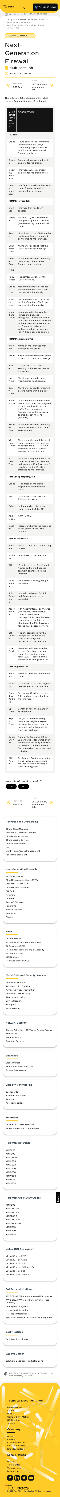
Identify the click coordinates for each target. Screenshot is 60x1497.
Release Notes (14, 1407)
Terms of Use (14, 1468)
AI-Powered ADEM (15, 946)
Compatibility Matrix (17, 1417)
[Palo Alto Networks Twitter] (24, 1480)
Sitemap (11, 1423)
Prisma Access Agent (16, 1070)
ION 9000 (11, 1179)
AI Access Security (15, 997)
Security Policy (13, 1037)
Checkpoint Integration (17, 1306)
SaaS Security (13, 1008)
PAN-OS (10, 898)
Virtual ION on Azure (16, 1260)
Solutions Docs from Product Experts (24, 1361)
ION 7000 (11, 1176)
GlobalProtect (13, 1063)
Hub (8, 847)
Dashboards (12, 1092)
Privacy (11, 1461)
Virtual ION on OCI (15, 1271)
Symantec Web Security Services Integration (29, 1317)
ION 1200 (10, 1154)
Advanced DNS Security (18, 993)
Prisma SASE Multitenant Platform (23, 942)
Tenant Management (16, 855)
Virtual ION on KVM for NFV (20, 1267)
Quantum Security (15, 1041)
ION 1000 (10, 1150)
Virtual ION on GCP (15, 1263)
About (10, 1436)
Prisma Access (13, 938)
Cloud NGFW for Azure (17, 887)
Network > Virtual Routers (19, 22)
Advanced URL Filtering (18, 986)
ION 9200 (11, 1183)
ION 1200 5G (12, 1212)
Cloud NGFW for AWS (17, 884)
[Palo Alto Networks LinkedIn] (17, 1480)
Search (10, 1410)
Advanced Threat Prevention (20, 990)
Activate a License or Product (21, 832)
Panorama (11, 906)
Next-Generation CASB (18, 961)
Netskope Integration (16, 1314)
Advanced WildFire (16, 982)
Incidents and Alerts (16, 1095)
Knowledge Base (16, 1449)
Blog (9, 1413)
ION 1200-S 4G (13, 1219)
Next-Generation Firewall (25, 20)
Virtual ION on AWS (16, 1256)
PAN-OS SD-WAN (15, 902)
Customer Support (16, 1442)
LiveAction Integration (17, 1310)
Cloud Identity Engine (17, 836)
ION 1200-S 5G (13, 1223)
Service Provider (14, 909)
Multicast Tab (13, 28)
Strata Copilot (45, 7)
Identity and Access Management (23, 851)
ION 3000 (11, 1165)
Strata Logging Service (17, 840)
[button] (58, 1197)
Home (8, 20)
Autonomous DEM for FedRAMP (22, 1128)
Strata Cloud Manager (17, 829)
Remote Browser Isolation (19, 1066)
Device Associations (16, 843)
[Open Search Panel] (24, 7)
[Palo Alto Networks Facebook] (10, 1480)
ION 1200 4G (12, 1208)
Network (43, 20)
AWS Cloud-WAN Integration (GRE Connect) (29, 1296)
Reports (10, 1099)
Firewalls (10, 895)
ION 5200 (11, 1172)
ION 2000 (11, 1161)
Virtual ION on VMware (18, 1274)
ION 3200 (11, 1168)
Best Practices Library (17, 1339)
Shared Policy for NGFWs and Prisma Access (29, 1030)
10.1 (10, 1373)
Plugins (9, 917)
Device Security (14, 1001)
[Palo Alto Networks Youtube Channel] (31, 1480)
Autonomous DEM (15, 1103)
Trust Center (13, 1465)
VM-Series (11, 913)
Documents (13, 1471)
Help (51, 1373)
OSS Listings (13, 1420)
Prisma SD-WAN (14, 953)
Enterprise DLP (13, 1004)
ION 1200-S (11, 1157)
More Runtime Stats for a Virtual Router (25, 25)
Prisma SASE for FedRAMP (20, 1124)
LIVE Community (16, 1445)
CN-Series (11, 891)
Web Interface (15, 1376)
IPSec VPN (11, 1033)
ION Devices (12, 957)
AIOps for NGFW (14, 876)
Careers (11, 1439)
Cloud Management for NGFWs (22, 880)
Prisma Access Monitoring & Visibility (25, 950)
